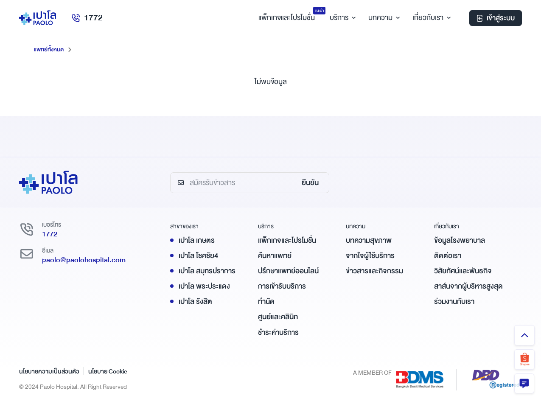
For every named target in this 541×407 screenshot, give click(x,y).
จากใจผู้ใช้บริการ (370, 255)
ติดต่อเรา (447, 255)
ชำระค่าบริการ (278, 332)
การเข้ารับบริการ (282, 286)
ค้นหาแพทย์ (275, 255)
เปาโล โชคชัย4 (198, 255)
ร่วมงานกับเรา (454, 301)
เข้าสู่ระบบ (496, 19)
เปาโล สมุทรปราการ (207, 271)
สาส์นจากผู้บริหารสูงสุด (468, 286)
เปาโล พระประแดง (204, 286)
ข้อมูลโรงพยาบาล (459, 240)
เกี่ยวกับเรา (430, 18)
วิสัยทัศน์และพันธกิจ (463, 271)
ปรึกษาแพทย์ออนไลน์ (288, 271)
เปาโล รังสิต (195, 301)
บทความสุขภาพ (369, 240)
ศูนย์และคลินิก (278, 317)
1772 (88, 18)
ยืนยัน (310, 183)
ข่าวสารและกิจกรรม (374, 271)
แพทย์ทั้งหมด (50, 49)
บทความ (383, 18)
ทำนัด (266, 301)
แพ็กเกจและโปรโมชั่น (287, 240)
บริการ (341, 18)
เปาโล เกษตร (197, 240)
